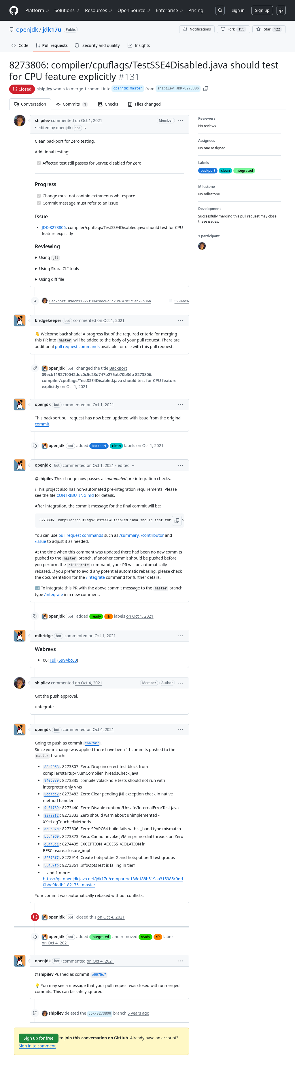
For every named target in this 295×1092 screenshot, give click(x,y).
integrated (100, 936)
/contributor (152, 535)
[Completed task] (39, 163)
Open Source (134, 10)
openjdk (27, 29)
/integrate (95, 577)
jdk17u (52, 29)
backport (99, 445)
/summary (129, 535)
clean (116, 445)
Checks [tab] (108, 104)
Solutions (67, 10)
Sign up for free (39, 1038)
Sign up (262, 10)
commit (42, 424)
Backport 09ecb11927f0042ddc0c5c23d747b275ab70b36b (100, 301)
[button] (180, 120)
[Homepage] (13, 10)
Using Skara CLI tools (59, 268)
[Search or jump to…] (220, 10)
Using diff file (51, 279)
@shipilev (44, 478)
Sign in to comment (37, 1046)
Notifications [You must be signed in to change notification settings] (197, 29)
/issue (40, 541)
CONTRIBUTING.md (75, 495)
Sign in (238, 10)
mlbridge (44, 635)
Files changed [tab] (144, 104)
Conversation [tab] (30, 104)
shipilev (44, 88)
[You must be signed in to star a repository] (269, 29)
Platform (37, 10)
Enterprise (170, 10)
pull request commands (77, 346)
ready (96, 616)
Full (53, 660)
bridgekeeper (48, 320)
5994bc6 (182, 301)
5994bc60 (67, 660)
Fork (233, 29)
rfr (109, 616)
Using (49, 258)
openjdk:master (127, 89)
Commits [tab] (74, 104)
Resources (99, 10)
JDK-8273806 (54, 227)
